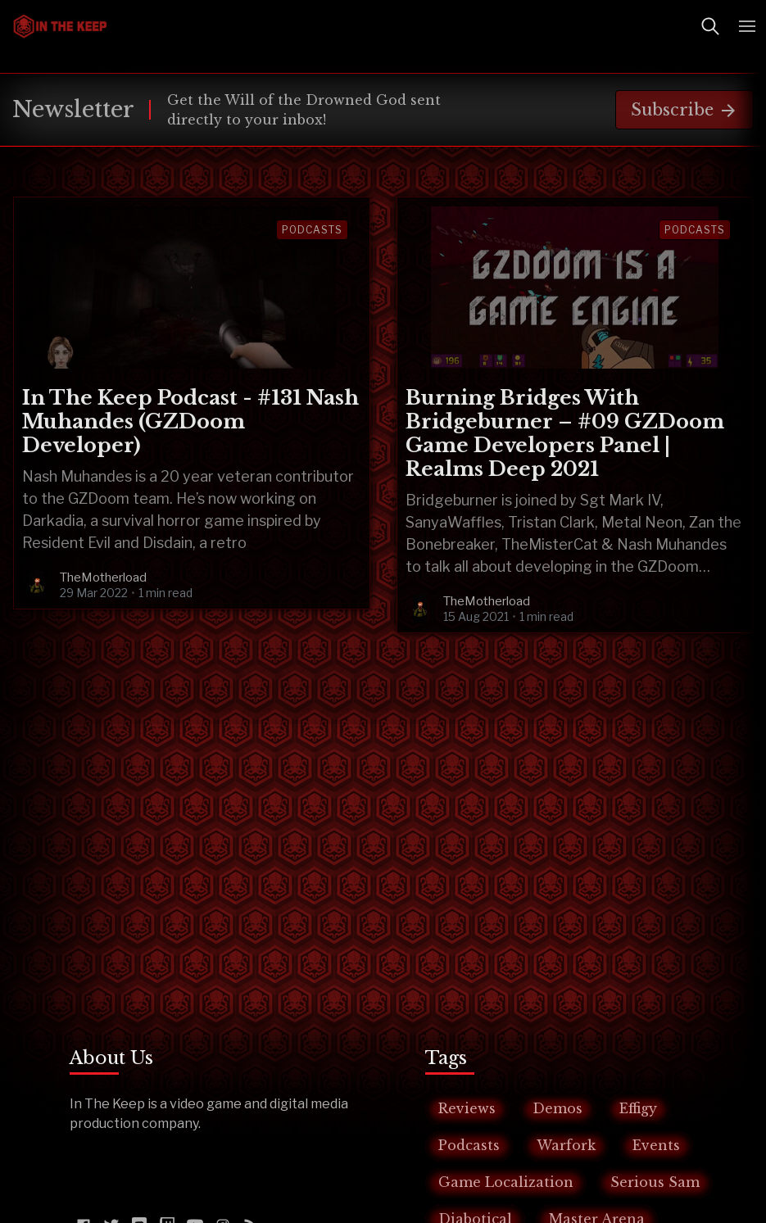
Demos (557, 1108)
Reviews (467, 1108)
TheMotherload (103, 577)
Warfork (566, 1145)
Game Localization (505, 1182)
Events (656, 1145)
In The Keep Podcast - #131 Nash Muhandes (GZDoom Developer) (190, 421)
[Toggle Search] (710, 26)
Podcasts (312, 230)
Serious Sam (655, 1182)
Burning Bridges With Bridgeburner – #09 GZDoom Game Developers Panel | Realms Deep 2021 (565, 433)
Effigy (638, 1108)
